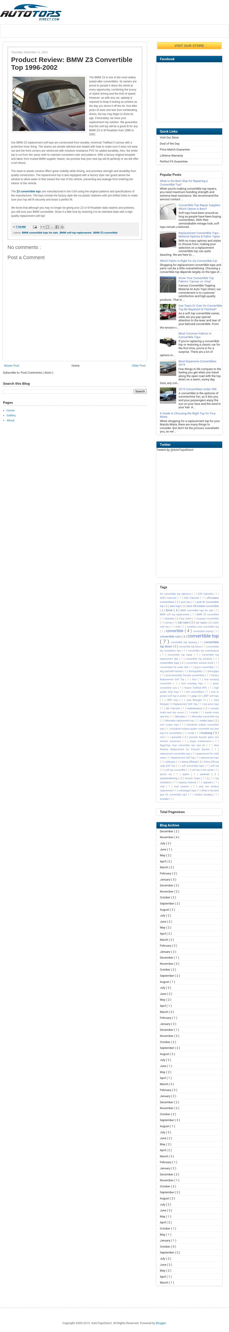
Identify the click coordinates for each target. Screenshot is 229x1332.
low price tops (211, 704)
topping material (187, 782)
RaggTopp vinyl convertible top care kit (183, 745)
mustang (207, 733)
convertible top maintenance (203, 650)
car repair (202, 622)
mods (191, 733)
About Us (18, 31)
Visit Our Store (169, 137)
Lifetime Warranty (171, 155)
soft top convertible (175, 770)
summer (206, 774)
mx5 (163, 737)
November (167, 837)
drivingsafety (196, 671)
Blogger (161, 1323)
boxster (170, 618)
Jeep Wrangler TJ (196, 700)
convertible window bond (200, 662)
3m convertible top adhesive (176, 593)
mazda (195, 712)
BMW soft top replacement (76, 232)
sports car (167, 774)
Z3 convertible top (28, 191)
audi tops (186, 602)
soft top (214, 765)
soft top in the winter (203, 770)
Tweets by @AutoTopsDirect (174, 449)
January (165, 879)
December (167, 831)
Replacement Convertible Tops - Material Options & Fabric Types (199, 234)
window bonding (204, 794)
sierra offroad (189, 761)
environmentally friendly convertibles (185, 675)
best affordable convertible (203, 606)
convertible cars (171, 636)
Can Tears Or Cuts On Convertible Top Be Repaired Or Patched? (200, 307)
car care (184, 622)
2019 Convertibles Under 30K (197, 389)
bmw (170, 610)
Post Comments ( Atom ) (37, 372)
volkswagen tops (187, 790)
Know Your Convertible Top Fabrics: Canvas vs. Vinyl (196, 279)
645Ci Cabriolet (169, 598)
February (166, 873)
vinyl (163, 786)
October (165, 897)
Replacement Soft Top (183, 757)
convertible (175, 631)
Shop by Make (108, 31)
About (11, 420)
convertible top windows (200, 658)
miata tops (207, 720)
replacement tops (209, 757)
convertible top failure (190, 646)
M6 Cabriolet (173, 708)
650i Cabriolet (192, 598)
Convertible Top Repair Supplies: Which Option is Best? (199, 206)
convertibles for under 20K (174, 667)
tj (208, 778)
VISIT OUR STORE (189, 46)
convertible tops (170, 662)
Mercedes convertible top (205, 716)
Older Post (139, 365)
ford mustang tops (193, 683)
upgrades (208, 782)
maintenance (195, 708)
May (163, 855)
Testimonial (151, 31)
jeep (194, 695)
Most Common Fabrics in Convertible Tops (194, 335)
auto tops (176, 606)
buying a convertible (208, 618)
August (165, 909)
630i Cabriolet (206, 593)
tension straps (193, 778)
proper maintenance (201, 741)
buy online (186, 618)
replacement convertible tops (175, 753)
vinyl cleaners (182, 786)
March (164, 867)
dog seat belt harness (171, 671)
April (163, 861)
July (163, 843)
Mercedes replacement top (180, 720)
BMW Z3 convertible (105, 232)
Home (76, 365)
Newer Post (11, 365)
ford (194, 679)
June (163, 849)
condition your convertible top (203, 626)
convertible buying (203, 631)
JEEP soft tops (211, 696)
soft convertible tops (193, 765)
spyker (186, 774)
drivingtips (213, 671)
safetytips (170, 761)
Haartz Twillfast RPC (196, 687)
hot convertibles (195, 691)
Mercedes (180, 716)
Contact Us (192, 31)
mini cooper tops (170, 724)
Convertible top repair (181, 654)
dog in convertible (204, 667)
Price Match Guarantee (175, 149)
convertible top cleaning (184, 642)
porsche (177, 737)
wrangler (165, 798)
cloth (178, 626)
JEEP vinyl (173, 700)
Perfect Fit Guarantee (174, 161)
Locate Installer (61, 31)
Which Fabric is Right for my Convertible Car (188, 261)
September (167, 903)
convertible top (203, 636)
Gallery (11, 415)
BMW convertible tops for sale (40, 232)
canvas (169, 622)
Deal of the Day (170, 143)
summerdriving (169, 778)
